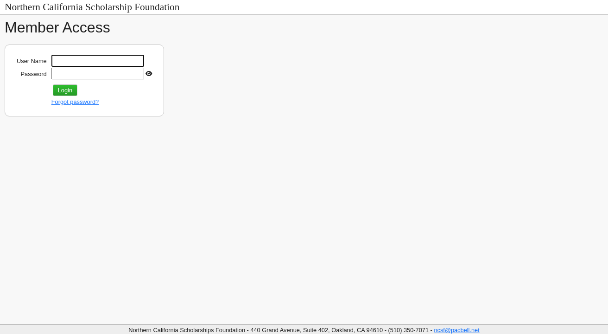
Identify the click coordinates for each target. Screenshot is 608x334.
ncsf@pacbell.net (456, 330)
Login (65, 90)
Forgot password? (75, 101)
